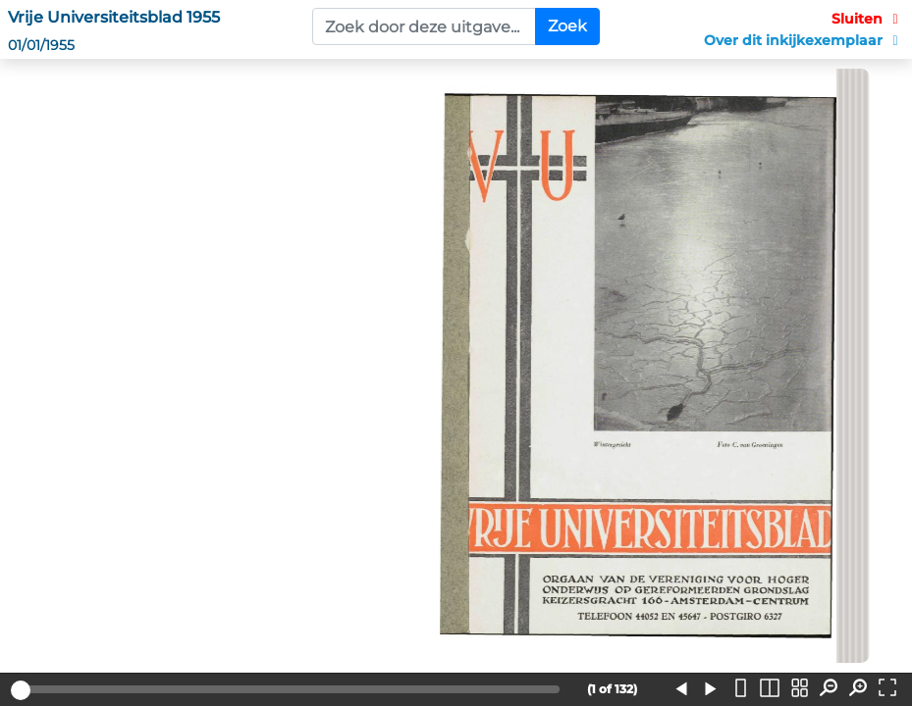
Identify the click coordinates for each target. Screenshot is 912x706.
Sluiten (868, 18)
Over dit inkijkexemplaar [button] (804, 40)
